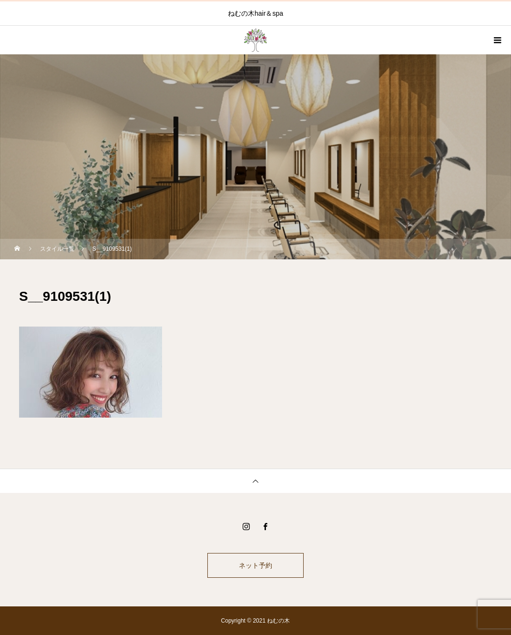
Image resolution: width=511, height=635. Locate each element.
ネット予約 (255, 565)
